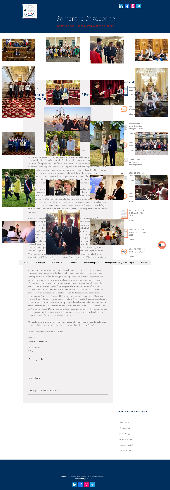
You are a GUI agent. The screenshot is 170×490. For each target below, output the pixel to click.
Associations (42, 341)
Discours (31, 341)
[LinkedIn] (121, 6)
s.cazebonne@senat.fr (83, 479)
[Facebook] (127, 6)
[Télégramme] (138, 6)
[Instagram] (133, 6)
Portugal (31, 350)
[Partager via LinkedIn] (42, 359)
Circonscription (34, 347)
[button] (162, 245)
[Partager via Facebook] (29, 359)
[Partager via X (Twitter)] (35, 359)
